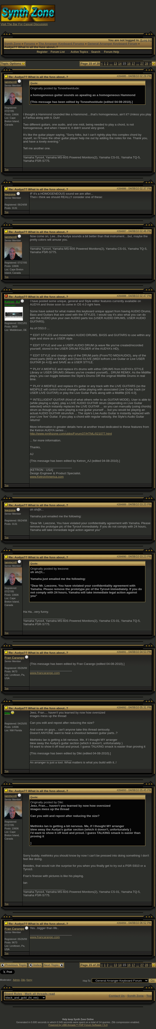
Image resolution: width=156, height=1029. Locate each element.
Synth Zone (12, 43)
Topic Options (13, 63)
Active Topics (79, 51)
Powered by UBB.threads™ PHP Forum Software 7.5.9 (78, 1025)
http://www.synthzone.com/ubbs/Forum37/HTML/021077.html (71, 433)
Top (6, 169)
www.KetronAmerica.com (47, 476)
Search (95, 51)
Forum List (58, 51)
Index (35, 965)
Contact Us (117, 996)
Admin (16, 979)
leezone (10, 194)
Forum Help (111, 51)
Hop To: (87, 980)
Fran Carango (14, 657)
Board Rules (13, 993)
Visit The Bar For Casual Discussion (24, 24)
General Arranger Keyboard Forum (112, 43)
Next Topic (53, 965)
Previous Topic (14, 965)
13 (115, 63)
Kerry (29, 979)
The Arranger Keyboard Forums (61, 43)
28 (146, 63)
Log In (146, 40)
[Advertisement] (116, 15)
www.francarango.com (45, 673)
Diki (23, 979)
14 (120, 63)
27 (142, 63)
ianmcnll (11, 82)
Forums (29, 43)
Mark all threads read (40, 993)
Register (42, 51)
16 (129, 63)
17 (133, 63)
